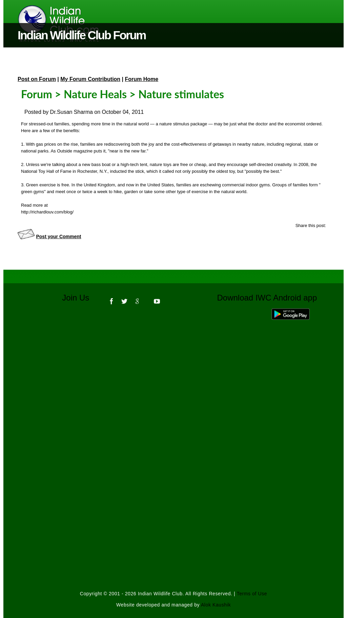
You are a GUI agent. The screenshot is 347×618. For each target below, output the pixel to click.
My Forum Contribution (90, 79)
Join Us (80, 297)
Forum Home (142, 79)
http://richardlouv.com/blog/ (47, 211)
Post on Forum (37, 79)
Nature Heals (95, 94)
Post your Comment (58, 236)
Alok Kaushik (216, 604)
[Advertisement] (173, 403)
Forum (36, 94)
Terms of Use (252, 593)
